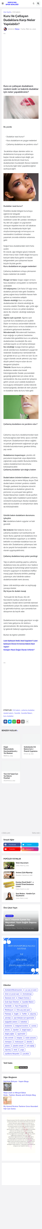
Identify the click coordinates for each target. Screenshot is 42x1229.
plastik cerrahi (18, 1046)
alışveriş (33, 1014)
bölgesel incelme (21, 1026)
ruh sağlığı (30, 1046)
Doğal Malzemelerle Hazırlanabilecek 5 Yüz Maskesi (10, 750)
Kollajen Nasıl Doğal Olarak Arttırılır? (19, 650)
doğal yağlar (9, 1034)
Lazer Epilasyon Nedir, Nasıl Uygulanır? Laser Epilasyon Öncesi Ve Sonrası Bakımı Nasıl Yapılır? (20, 644)
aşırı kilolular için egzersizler (24, 1018)
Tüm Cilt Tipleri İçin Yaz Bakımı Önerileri (11, 776)
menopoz (8, 1042)
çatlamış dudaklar (27, 710)
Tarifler (24, 1014)
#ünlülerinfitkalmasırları (13, 990)
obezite (29, 1042)
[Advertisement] (21, 57)
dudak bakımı (8, 713)
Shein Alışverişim (22, 863)
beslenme (8, 1026)
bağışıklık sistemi (11, 1022)
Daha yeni (6, 833)
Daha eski (35, 833)
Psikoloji (8, 1014)
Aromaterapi (27, 994)
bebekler (24, 1022)
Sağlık (16, 1014)
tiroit (15, 1050)
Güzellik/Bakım (26, 713)
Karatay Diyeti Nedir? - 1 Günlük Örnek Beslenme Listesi (25, 884)
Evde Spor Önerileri (12, 1002)
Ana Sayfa (7, 12)
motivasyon (19, 1042)
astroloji (8, 1018)
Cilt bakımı (16, 12)
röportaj (8, 1050)
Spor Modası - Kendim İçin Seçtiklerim (25, 895)
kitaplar (19, 1038)
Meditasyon (9, 1010)
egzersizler (21, 1034)
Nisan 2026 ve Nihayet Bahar (14, 1093)
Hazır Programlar (21, 1006)
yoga (22, 1050)
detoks (7, 1030)
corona (33, 1026)
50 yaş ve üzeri (31, 990)
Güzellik (17, 713)
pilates (7, 1046)
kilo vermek (9, 1038)
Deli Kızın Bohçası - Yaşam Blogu (16, 1081)
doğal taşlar (26, 1030)
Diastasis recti (10, 998)
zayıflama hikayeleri (12, 1054)
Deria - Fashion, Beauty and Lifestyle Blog (19, 1095)
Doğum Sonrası (23, 998)
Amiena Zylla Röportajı (24, 872)
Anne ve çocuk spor (12, 994)
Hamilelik (8, 1006)
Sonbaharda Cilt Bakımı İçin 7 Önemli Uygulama (30, 749)
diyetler (16, 1030)
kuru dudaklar (8, 716)
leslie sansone (31, 1038)
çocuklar (26, 1054)
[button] (2, 3)
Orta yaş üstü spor (23, 1010)
